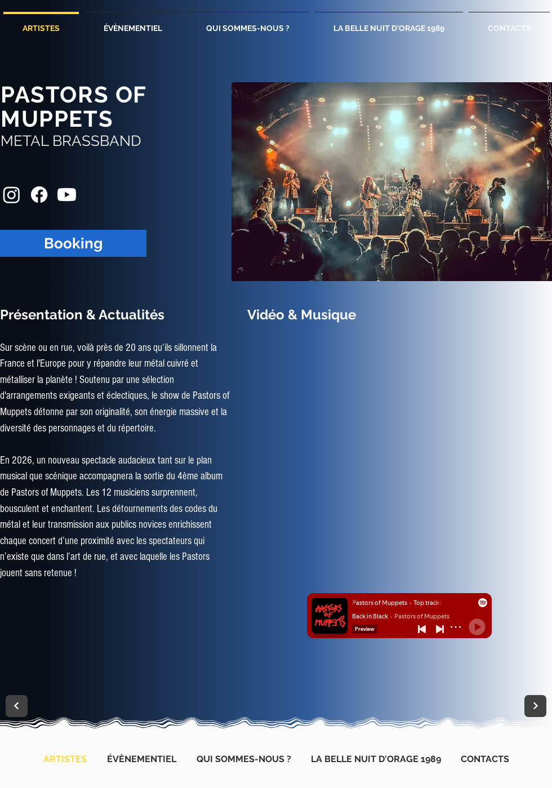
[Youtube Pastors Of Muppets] (67, 195)
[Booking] (73, 243)
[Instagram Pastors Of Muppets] (12, 195)
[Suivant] (17, 706)
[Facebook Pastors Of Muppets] (39, 195)
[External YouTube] (399, 431)
